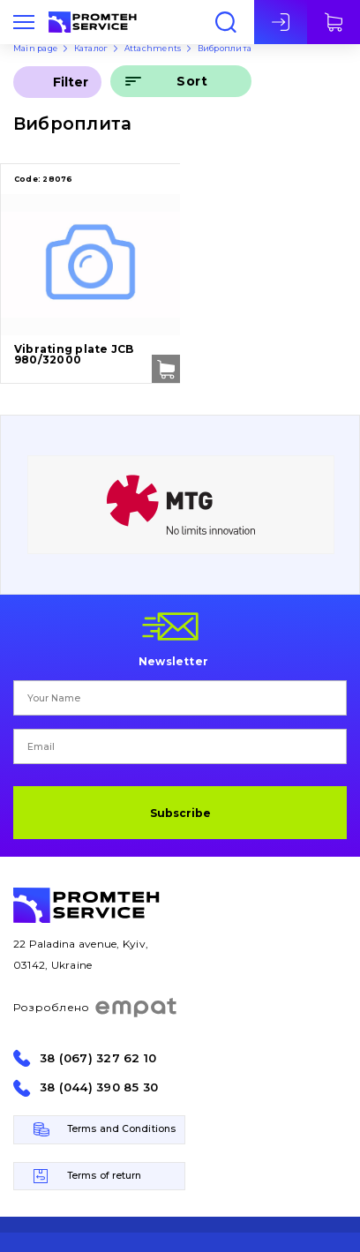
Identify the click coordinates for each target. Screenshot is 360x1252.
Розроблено (95, 1007)
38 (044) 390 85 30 (99, 1087)
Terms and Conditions (121, 1129)
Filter (70, 82)
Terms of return (104, 1175)
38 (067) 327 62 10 (98, 1058)
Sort (191, 81)
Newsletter (173, 661)
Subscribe (180, 813)
